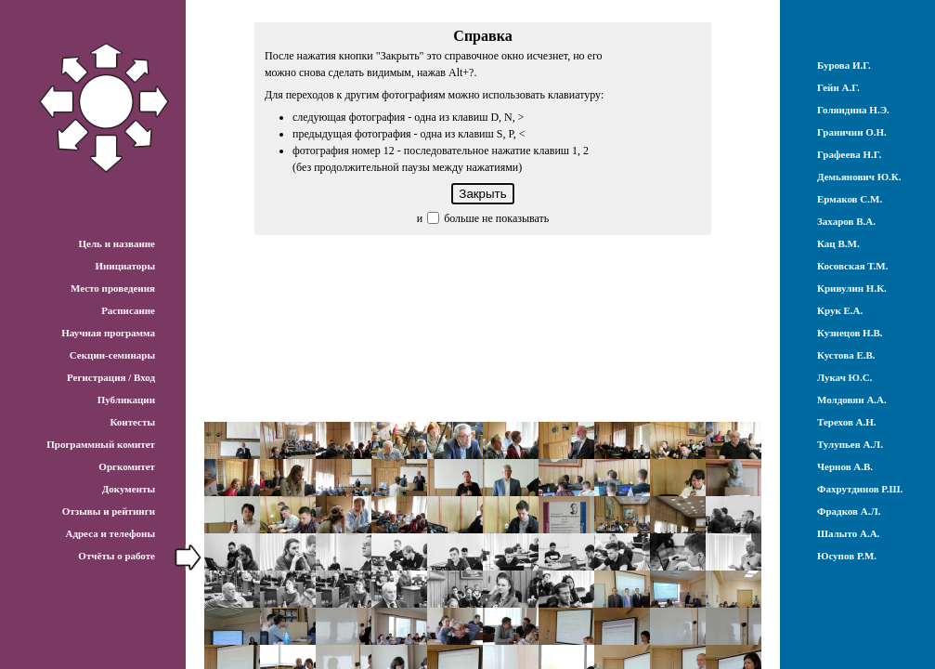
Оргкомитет (126, 466)
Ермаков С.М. (849, 198)
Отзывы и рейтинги (108, 511)
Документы (128, 488)
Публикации (126, 399)
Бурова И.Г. (844, 65)
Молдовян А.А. (852, 399)
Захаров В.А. (846, 221)
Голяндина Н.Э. (853, 109)
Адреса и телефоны (110, 533)
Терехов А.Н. (847, 421)
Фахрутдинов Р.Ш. (860, 488)
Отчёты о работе (116, 555)
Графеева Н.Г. (849, 154)
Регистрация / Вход (111, 377)
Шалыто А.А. (848, 533)
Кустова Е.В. (846, 355)
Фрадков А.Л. (848, 511)
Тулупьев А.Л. (850, 444)
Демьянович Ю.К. (859, 176)
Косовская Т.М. (852, 265)
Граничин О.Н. (852, 132)
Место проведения (113, 288)
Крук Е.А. (840, 310)
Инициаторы (125, 265)
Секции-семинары (112, 355)
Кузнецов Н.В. (850, 332)
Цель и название (116, 243)
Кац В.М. (838, 243)
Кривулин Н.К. (852, 288)
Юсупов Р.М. (847, 555)
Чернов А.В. (845, 466)
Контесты (132, 421)
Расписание (128, 310)
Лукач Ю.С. (844, 377)
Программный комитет (100, 444)
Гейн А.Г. (838, 87)
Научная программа (108, 332)
